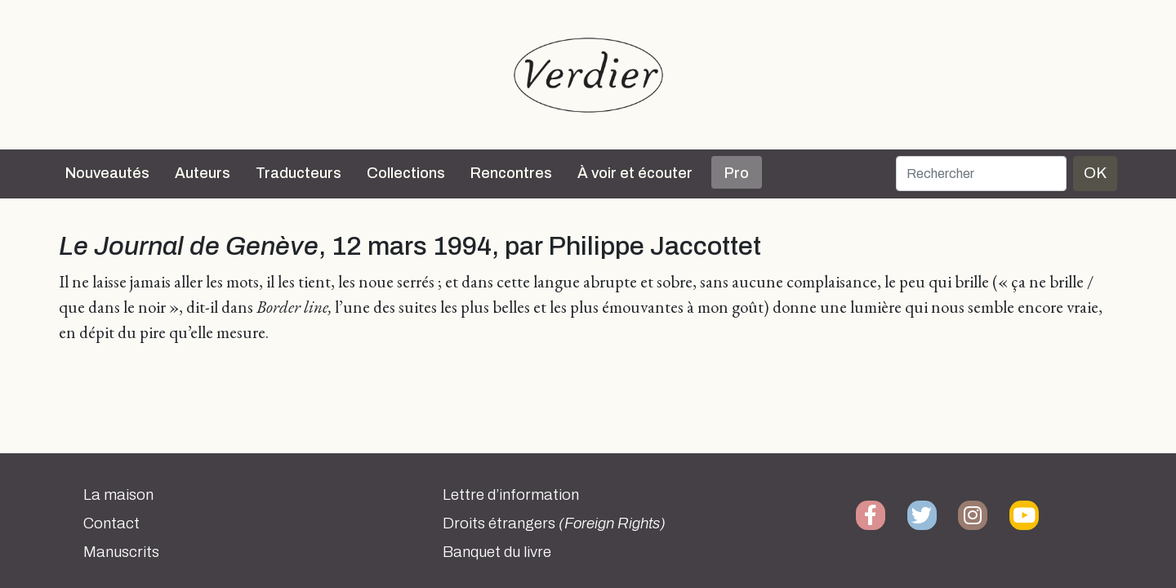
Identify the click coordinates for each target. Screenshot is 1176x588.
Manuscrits (121, 552)
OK (1095, 172)
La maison (118, 495)
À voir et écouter (635, 173)
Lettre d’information (511, 495)
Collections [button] (406, 173)
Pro (736, 173)
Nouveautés (107, 173)
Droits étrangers (554, 523)
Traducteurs (298, 173)
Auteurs (202, 173)
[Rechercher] (981, 173)
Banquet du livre (497, 552)
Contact (111, 523)
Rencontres (511, 173)
